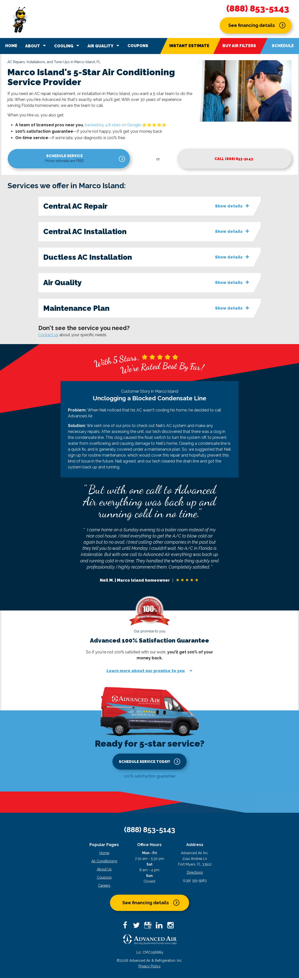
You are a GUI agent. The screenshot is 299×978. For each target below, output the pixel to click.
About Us (104, 870)
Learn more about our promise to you (146, 672)
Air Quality (104, 46)
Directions (195, 874)
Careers (104, 887)
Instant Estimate (189, 45)
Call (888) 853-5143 (137, 159)
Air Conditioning (104, 862)
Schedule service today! (144, 762)
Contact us (48, 336)
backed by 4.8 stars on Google (113, 125)
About (36, 46)
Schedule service (34, 159)
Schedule (283, 45)
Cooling (67, 46)
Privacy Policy (149, 967)
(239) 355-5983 (195, 882)
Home (11, 45)
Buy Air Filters (239, 45)
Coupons (138, 45)
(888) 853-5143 (257, 9)
